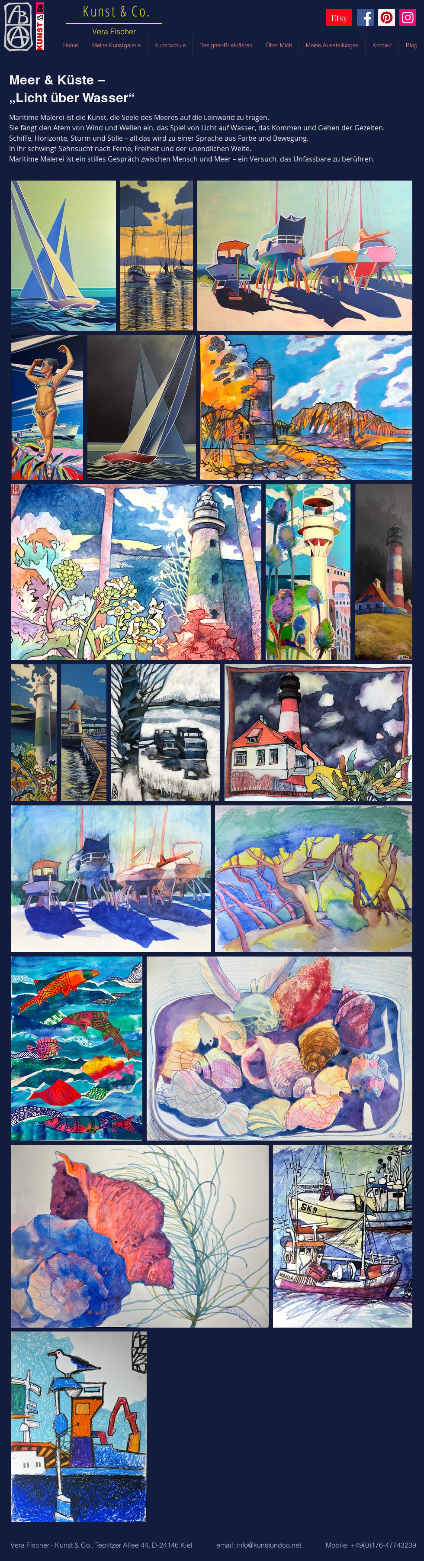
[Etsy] (339, 17)
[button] (101, 1545)
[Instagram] (407, 17)
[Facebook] (365, 17)
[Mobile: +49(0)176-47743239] (371, 1545)
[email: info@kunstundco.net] (258, 1545)
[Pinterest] (386, 17)
